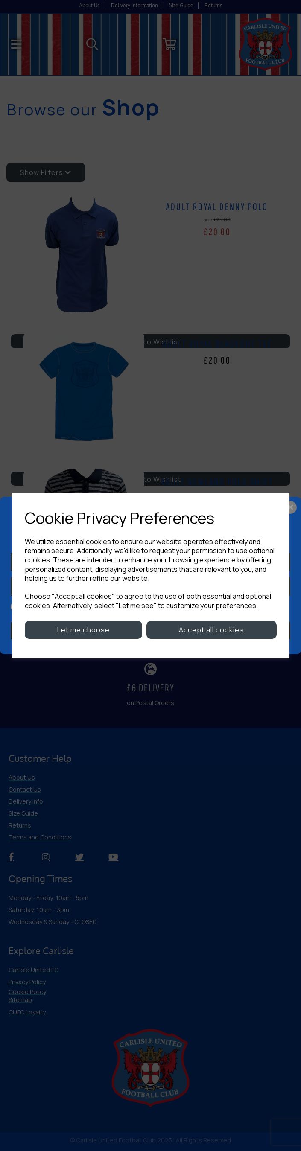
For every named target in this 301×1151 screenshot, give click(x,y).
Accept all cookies (211, 630)
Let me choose (83, 630)
